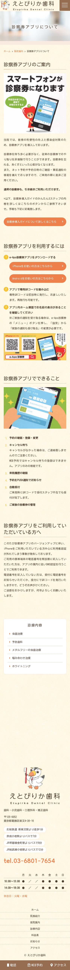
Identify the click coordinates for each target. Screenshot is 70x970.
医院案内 (35, 922)
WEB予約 (35, 965)
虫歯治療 (17, 633)
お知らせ (35, 941)
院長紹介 (35, 916)
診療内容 (35, 929)
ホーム (35, 910)
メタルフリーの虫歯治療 (26, 650)
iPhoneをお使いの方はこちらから (32, 266)
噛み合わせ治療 (21, 658)
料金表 (35, 935)
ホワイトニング (21, 666)
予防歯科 (17, 642)
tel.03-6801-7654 (29, 861)
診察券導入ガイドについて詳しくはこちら (31, 221)
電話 (11, 965)
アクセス (58, 965)
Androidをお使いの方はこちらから (33, 278)
